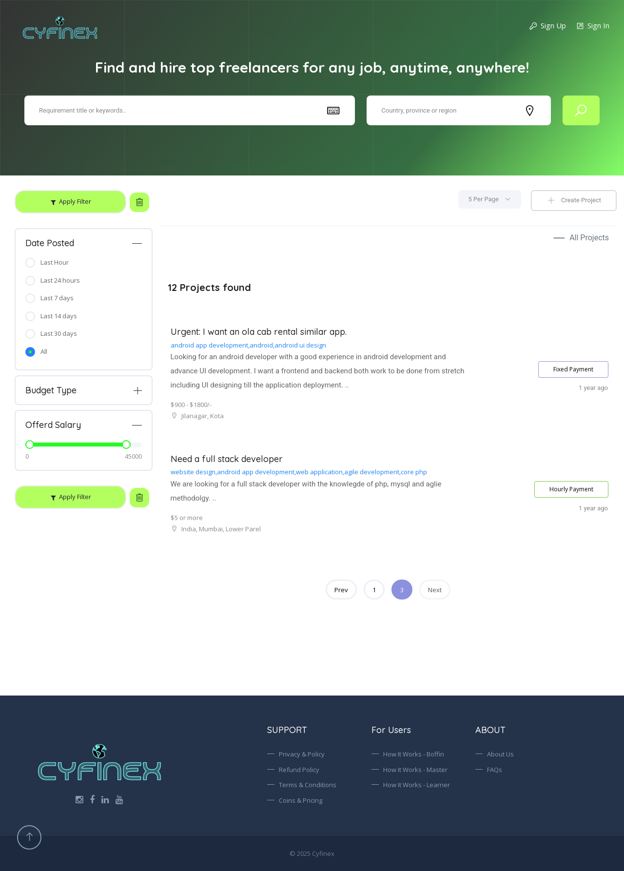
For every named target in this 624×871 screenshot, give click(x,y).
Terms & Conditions (307, 784)
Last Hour (54, 262)
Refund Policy (299, 769)
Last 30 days (58, 333)
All (43, 351)
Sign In (592, 26)
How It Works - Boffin (413, 754)
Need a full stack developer (227, 459)
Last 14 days (58, 315)
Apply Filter (75, 201)
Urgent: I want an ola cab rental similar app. (259, 331)
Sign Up (547, 26)
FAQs (494, 769)
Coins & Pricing (300, 800)
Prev (341, 589)
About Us (500, 754)
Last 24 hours (60, 280)
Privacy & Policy (302, 754)
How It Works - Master (415, 769)
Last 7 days (57, 297)
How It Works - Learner (416, 784)
